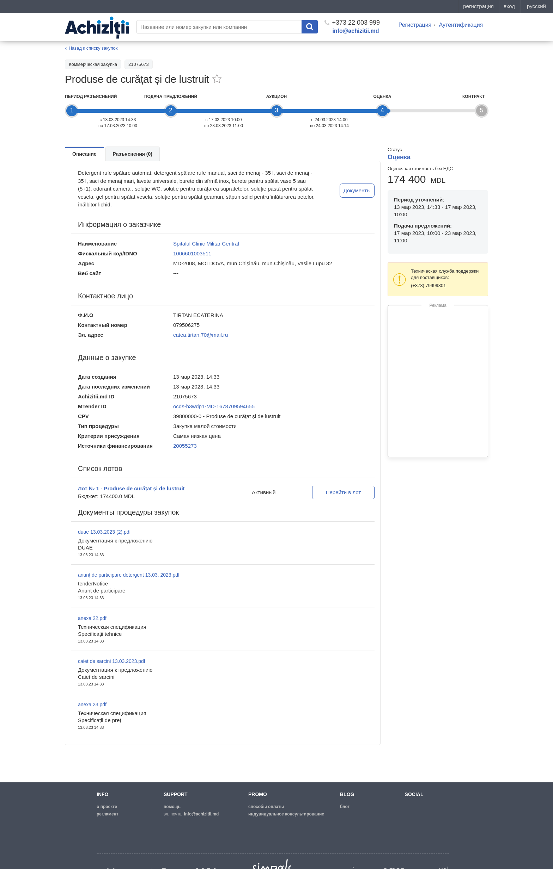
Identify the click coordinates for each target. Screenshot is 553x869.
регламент (108, 814)
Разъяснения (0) (132, 154)
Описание (84, 154)
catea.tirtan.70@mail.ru (200, 335)
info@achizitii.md (355, 31)
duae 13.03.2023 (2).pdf (104, 532)
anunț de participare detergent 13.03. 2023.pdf (129, 575)
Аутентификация (461, 25)
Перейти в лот (343, 492)
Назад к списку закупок (93, 48)
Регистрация (415, 25)
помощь (172, 806)
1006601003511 (192, 253)
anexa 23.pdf (92, 704)
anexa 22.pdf (92, 618)
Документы (357, 190)
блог (345, 806)
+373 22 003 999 (352, 22)
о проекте (107, 806)
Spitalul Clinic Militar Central (206, 244)
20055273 (185, 446)
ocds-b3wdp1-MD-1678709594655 (214, 406)
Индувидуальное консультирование (286, 814)
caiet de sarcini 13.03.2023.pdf (111, 661)
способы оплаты (266, 806)
